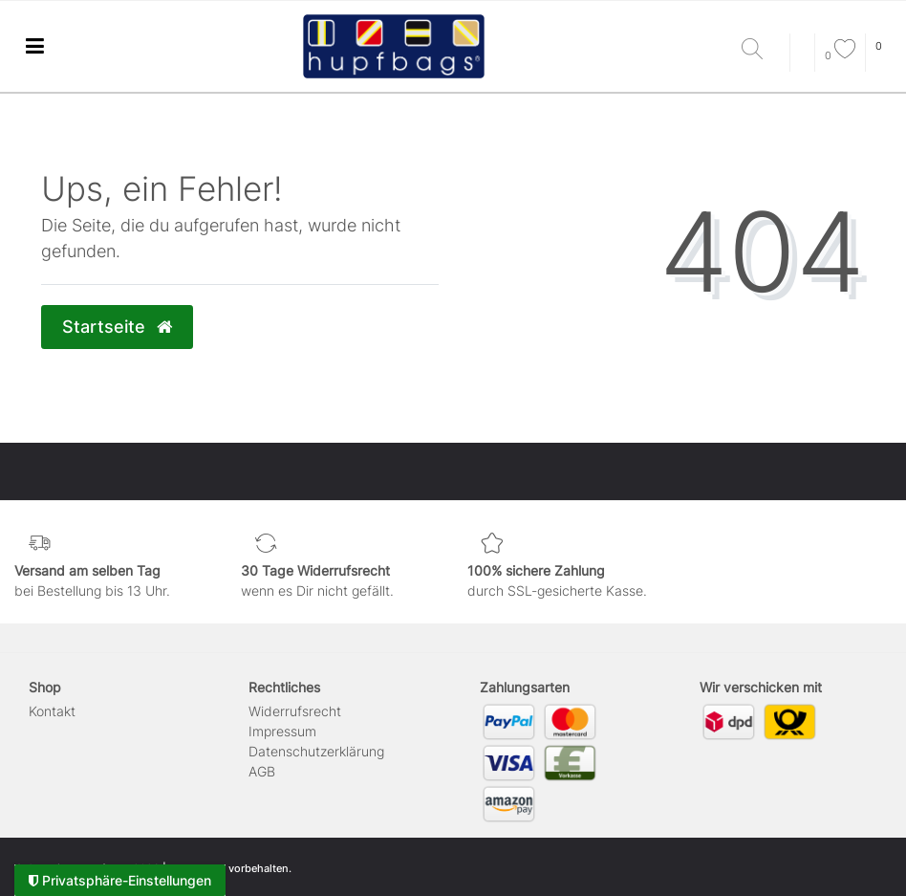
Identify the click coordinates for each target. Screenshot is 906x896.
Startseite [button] (117, 327)
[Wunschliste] (840, 55)
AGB (261, 771)
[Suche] (761, 50)
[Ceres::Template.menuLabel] (34, 46)
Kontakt (52, 711)
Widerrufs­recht (294, 711)
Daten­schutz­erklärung (316, 751)
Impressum (282, 731)
